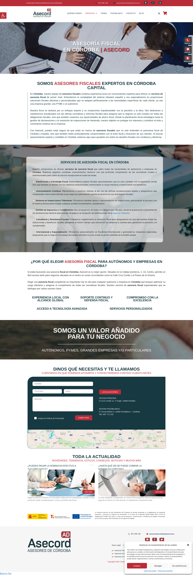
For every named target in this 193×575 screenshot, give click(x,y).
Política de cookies (150, 571)
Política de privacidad (165, 571)
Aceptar (137, 566)
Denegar (158, 566)
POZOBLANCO (116, 13)
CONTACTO (131, 13)
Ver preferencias (179, 566)
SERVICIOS (91, 13)
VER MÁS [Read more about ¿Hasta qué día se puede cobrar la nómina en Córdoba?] (159, 492)
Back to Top (5, 573)
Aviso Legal (116, 545)
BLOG (141, 13)
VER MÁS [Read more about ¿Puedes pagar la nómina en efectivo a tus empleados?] (88, 492)
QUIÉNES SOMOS (74, 13)
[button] (3, 15)
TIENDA (104, 13)
